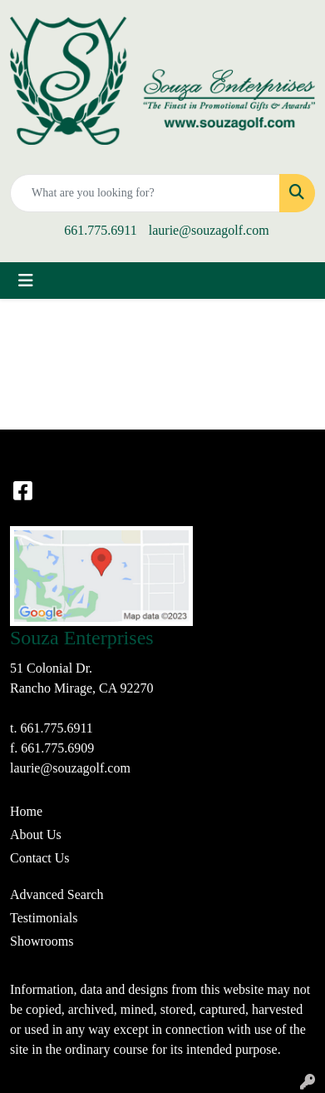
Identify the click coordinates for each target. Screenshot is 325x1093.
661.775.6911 (100, 230)
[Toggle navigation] (25, 280)
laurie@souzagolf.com (209, 230)
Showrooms (41, 941)
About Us (36, 834)
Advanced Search (56, 894)
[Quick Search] (145, 193)
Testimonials (44, 918)
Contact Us (40, 858)
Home (26, 811)
